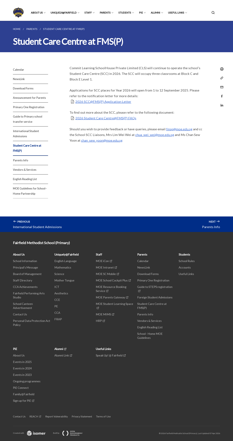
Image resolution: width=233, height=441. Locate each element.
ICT (56, 287)
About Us (37, 12)
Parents (105, 12)
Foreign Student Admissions (154, 297)
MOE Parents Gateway (110, 297)
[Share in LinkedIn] (221, 103)
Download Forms (23, 88)
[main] (116, 126)
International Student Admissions (26, 133)
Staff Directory (22, 280)
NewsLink (19, 79)
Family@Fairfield (23, 394)
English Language (65, 261)
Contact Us (20, 314)
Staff (88, 12)
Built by (70, 433)
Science (59, 274)
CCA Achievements (25, 287)
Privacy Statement (82, 416)
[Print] (221, 69)
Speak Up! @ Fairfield (109, 355)
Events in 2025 (22, 362)
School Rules (187, 261)
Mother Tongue (64, 280)
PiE (141, 12)
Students (124, 12)
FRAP (58, 319)
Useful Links (176, 12)
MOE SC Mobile (106, 274)
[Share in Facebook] (221, 94)
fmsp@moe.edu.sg (179, 129)
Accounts (185, 267)
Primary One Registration (28, 107)
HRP (99, 321)
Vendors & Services (24, 169)
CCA (57, 312)
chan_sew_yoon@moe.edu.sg (101, 140)
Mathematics (62, 267)
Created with (32, 433)
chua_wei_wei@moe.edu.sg (154, 135)
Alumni (155, 12)
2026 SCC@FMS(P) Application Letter (103, 101)
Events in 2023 (22, 374)
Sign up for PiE (22, 400)
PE (56, 306)
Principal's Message (25, 267)
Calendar (18, 69)
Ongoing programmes (26, 381)
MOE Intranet (105, 267)
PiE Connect (21, 387)
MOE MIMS (103, 314)
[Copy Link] (221, 78)
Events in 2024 (22, 368)
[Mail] (221, 85)
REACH (33, 416)
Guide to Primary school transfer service (27, 119)
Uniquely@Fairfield (64, 12)
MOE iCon (102, 261)
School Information (25, 261)
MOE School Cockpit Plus (112, 280)
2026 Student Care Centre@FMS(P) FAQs (105, 118)
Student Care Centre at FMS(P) (27, 148)
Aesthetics (61, 293)
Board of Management (27, 274)
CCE (57, 299)
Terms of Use (103, 416)
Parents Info (20, 160)
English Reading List (25, 179)
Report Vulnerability (56, 416)
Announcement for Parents (29, 97)
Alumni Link (61, 355)
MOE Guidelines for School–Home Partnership (30, 191)
